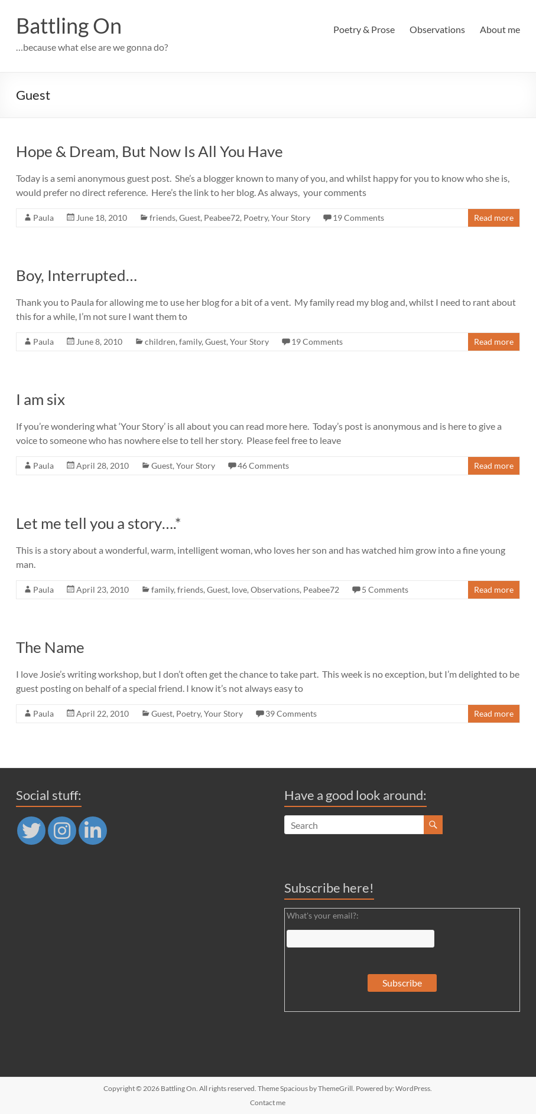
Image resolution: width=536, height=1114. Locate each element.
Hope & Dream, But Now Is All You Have (149, 151)
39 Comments (291, 713)
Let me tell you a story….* (98, 523)
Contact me (267, 1102)
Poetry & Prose (364, 29)
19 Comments (358, 218)
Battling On (69, 25)
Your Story (290, 218)
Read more (494, 218)
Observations (437, 29)
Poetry (255, 218)
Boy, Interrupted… (76, 275)
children (160, 342)
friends (163, 218)
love (239, 589)
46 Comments (263, 465)
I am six (40, 399)
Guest (189, 218)
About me (500, 29)
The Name (50, 647)
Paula (43, 218)
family (190, 342)
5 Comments (385, 589)
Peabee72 (222, 218)
